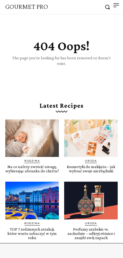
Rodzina (32, 160)
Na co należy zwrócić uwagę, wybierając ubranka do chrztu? (32, 168)
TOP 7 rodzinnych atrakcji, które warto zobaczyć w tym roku (32, 233)
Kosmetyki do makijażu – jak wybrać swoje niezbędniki (91, 168)
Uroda (91, 160)
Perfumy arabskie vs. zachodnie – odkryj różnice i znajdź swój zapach (91, 233)
